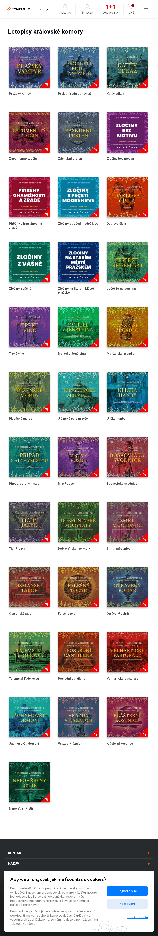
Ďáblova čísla (116, 223)
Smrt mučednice (119, 548)
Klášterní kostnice (120, 743)
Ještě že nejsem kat (121, 288)
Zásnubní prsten (70, 159)
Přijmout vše (127, 891)
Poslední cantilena (71, 678)
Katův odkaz (115, 94)
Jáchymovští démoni (24, 743)
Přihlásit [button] (87, 9)
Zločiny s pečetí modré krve (78, 223)
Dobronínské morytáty (74, 548)
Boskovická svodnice (122, 483)
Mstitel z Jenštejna (72, 353)
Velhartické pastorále (122, 678)
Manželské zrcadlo (121, 353)
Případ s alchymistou (24, 483)
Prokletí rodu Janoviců (74, 94)
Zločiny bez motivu (120, 159)
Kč (131, 9)
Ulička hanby (116, 418)
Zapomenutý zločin (23, 159)
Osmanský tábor (21, 613)
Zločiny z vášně (20, 288)
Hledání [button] (65, 9)
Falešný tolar (67, 613)
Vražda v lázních (70, 743)
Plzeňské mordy (20, 418)
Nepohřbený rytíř (21, 808)
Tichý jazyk (17, 548)
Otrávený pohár (118, 613)
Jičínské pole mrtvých (74, 418)
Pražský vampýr (20, 94)
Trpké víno (16, 353)
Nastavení (127, 904)
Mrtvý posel (66, 483)
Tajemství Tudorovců (24, 678)
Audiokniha (110, 9)
